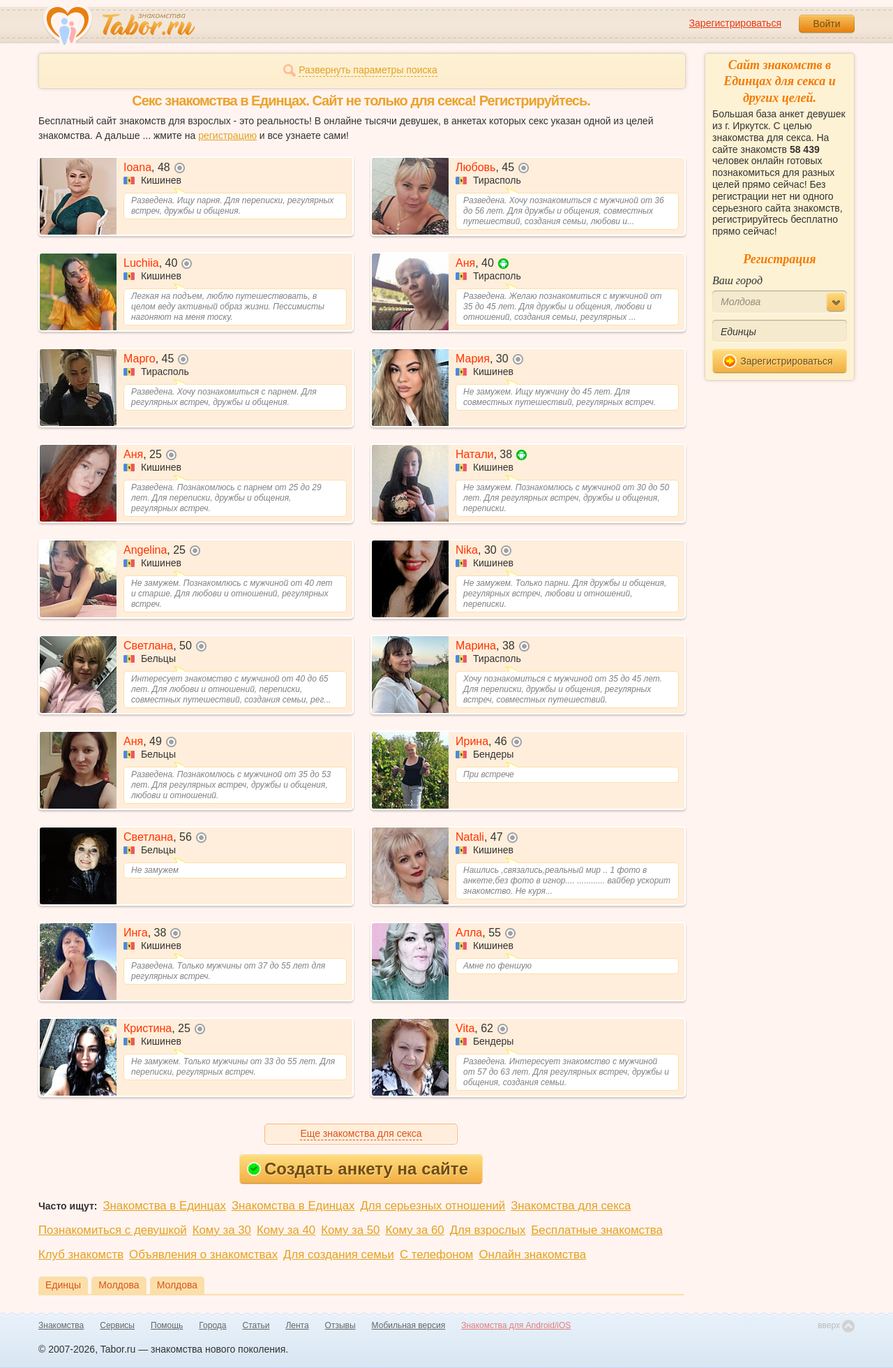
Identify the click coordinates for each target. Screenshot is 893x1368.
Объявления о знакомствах (203, 1254)
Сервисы (117, 1325)
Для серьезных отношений (432, 1205)
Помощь (167, 1325)
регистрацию (227, 135)
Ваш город (737, 280)
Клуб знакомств (80, 1254)
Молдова (119, 1284)
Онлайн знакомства (532, 1254)
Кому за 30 (222, 1230)
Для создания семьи (338, 1254)
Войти (826, 23)
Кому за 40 (286, 1230)
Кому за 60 (414, 1230)
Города (212, 1325)
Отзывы (340, 1325)
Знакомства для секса (571, 1205)
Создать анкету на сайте (357, 1168)
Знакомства (61, 1325)
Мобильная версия (409, 1325)
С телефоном (436, 1254)
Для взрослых (488, 1230)
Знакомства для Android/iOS (516, 1325)
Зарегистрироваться (735, 23)
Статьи (256, 1325)
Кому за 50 (350, 1230)
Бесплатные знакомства (596, 1230)
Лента (296, 1325)
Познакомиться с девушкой (112, 1230)
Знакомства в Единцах (164, 1205)
